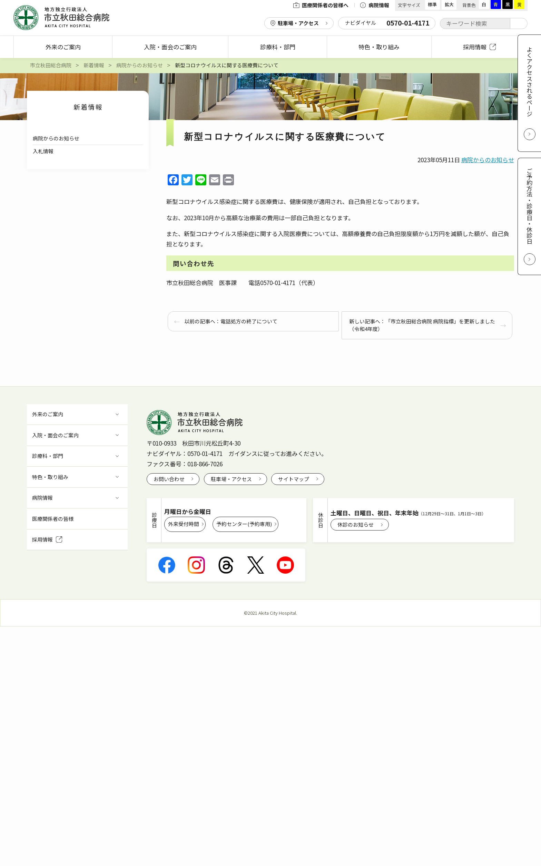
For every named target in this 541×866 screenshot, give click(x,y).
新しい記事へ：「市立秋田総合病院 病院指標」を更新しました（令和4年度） (422, 325)
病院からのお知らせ (56, 138)
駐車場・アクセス (298, 23)
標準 (432, 4)
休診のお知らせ (355, 524)
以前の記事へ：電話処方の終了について (230, 321)
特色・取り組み (379, 46)
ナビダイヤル (387, 23)
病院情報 (374, 5)
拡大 (449, 4)
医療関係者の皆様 (52, 518)
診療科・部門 (277, 46)
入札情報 (43, 151)
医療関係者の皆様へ (320, 5)
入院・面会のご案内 (170, 46)
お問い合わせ (169, 479)
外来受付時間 (183, 523)
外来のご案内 (63, 46)
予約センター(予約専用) (244, 523)
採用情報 (479, 46)
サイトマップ (293, 479)
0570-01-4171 (205, 453)
